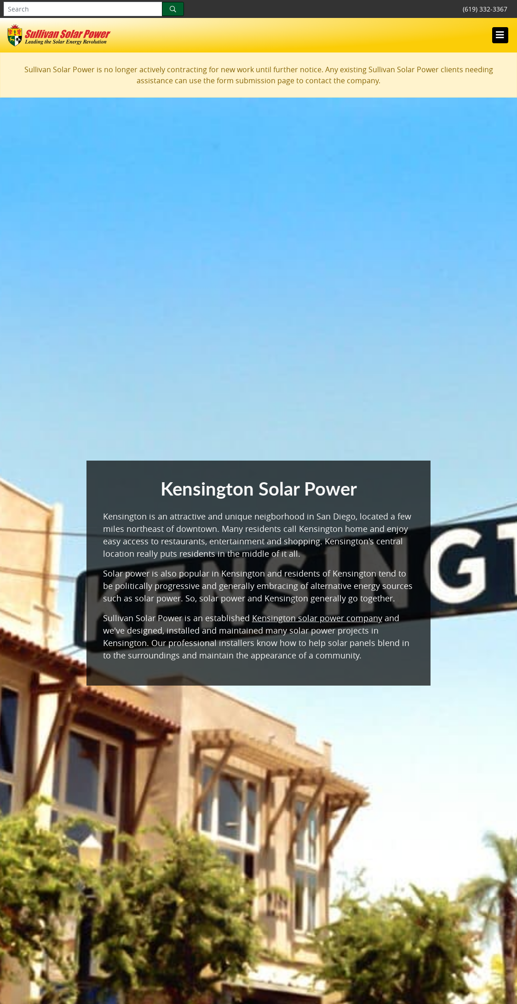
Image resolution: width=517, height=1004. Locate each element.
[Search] (173, 9)
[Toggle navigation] (500, 35)
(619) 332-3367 (485, 9)
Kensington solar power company (317, 617)
